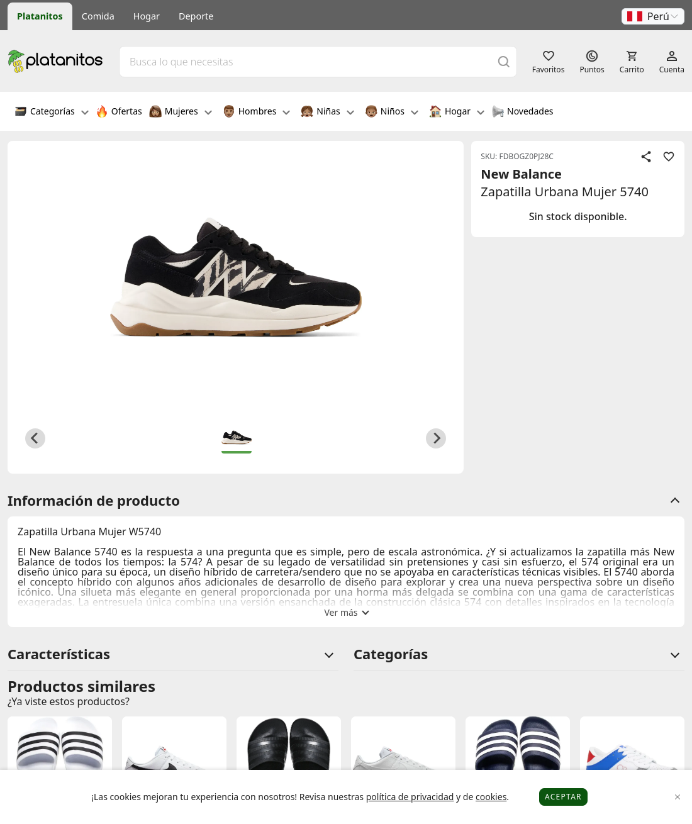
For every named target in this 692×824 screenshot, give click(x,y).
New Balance (521, 173)
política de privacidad (410, 797)
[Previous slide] (35, 438)
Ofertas (119, 112)
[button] (653, 16)
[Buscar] (503, 61)
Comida (98, 16)
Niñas (327, 112)
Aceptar (563, 796)
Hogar (146, 16)
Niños (391, 112)
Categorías (51, 112)
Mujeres (180, 112)
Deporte (196, 16)
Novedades (522, 112)
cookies (491, 797)
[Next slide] (436, 438)
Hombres (257, 112)
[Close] (677, 797)
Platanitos (40, 16)
